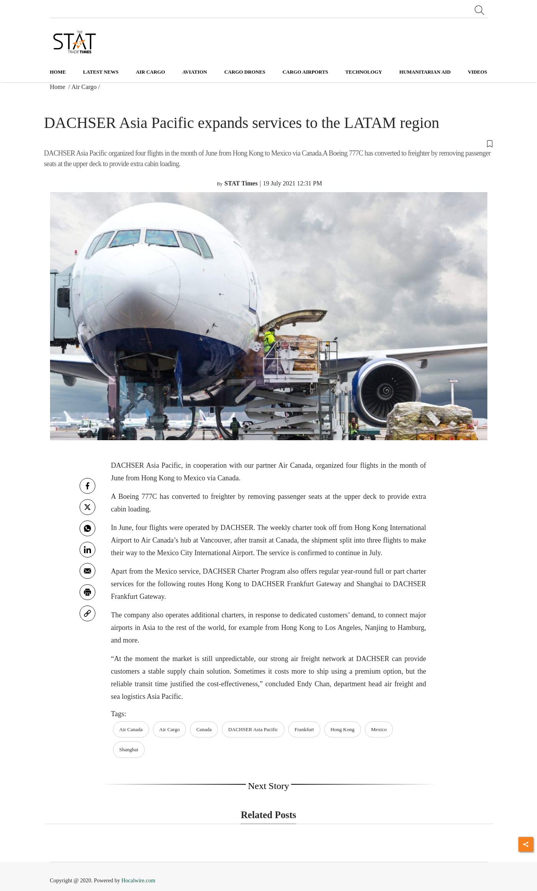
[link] (87, 613)
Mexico (379, 729)
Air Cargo (84, 86)
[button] (268, 143)
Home (58, 72)
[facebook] (87, 486)
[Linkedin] (87, 550)
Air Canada (131, 729)
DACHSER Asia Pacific (253, 729)
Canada (204, 729)
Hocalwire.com (138, 881)
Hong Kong (343, 729)
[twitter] (87, 507)
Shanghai (128, 749)
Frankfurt (304, 729)
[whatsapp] (87, 528)
